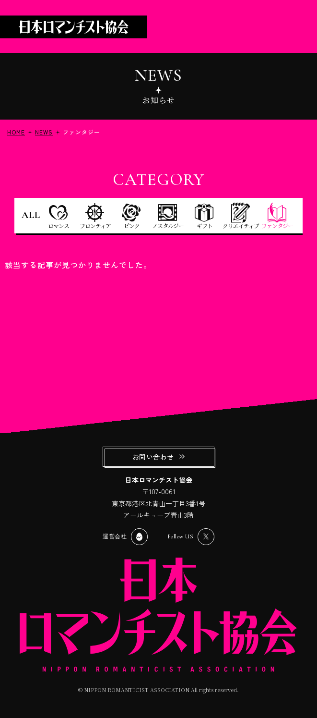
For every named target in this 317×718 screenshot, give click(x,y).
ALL (31, 215)
